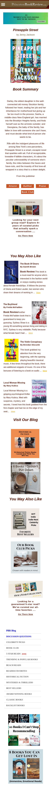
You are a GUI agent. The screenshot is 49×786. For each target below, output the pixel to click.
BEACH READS (13, 665)
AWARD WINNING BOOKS (19, 694)
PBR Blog (11, 630)
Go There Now (25, 236)
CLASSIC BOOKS (14, 700)
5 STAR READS (16, 654)
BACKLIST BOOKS (15, 705)
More (38, 293)
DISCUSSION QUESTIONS (18, 636)
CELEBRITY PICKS (15, 642)
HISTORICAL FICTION (17, 677)
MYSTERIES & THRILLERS (19, 682)
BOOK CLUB (12, 648)
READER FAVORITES (16, 671)
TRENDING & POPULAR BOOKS (22, 659)
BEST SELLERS (13, 688)
